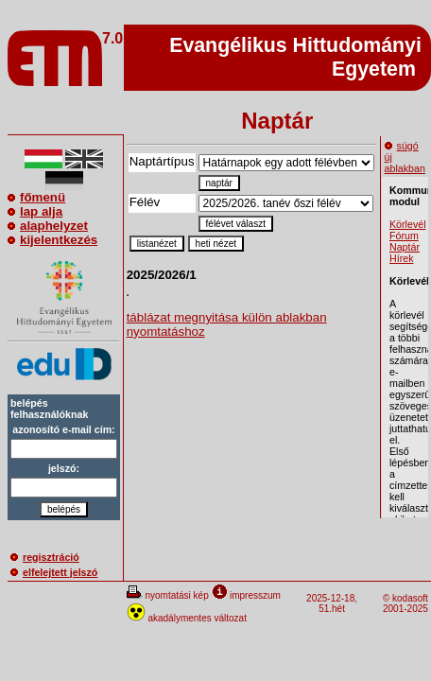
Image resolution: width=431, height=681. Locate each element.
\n (285, 203)
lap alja (35, 211)
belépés (63, 509)
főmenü (36, 197)
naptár (219, 183)
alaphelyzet (48, 225)
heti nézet (216, 243)
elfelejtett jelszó (53, 572)
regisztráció (44, 557)
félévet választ (236, 223)
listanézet (157, 243)
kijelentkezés (52, 240)
